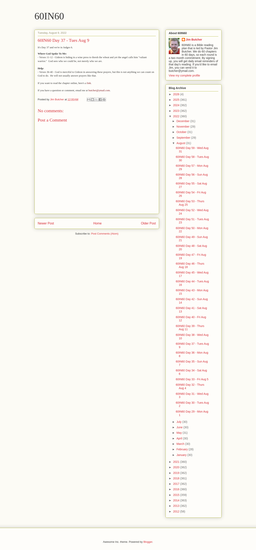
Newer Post (46, 223)
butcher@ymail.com (99, 90)
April (179, 438)
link (89, 83)
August (181, 143)
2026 (176, 94)
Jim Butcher (194, 39)
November (183, 126)
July (179, 421)
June (179, 427)
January (181, 455)
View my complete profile (184, 75)
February (182, 449)
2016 (176, 489)
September (183, 137)
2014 (176, 500)
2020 (176, 467)
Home (97, 223)
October (181, 132)
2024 (176, 105)
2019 (176, 473)
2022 (176, 116)
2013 (176, 505)
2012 (176, 511)
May (179, 432)
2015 (176, 495)
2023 (176, 110)
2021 (176, 461)
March (180, 443)
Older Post (148, 223)
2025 (176, 99)
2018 (176, 478)
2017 (176, 483)
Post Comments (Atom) (104, 233)
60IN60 (49, 16)
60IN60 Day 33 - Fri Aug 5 (192, 379)
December (183, 121)
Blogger (147, 541)
